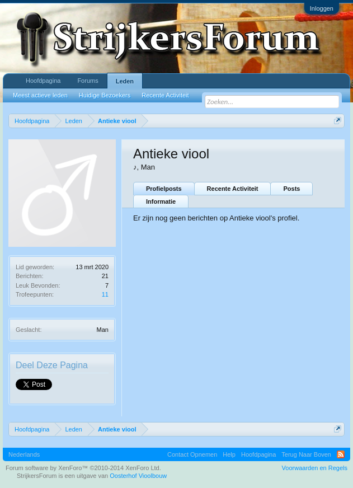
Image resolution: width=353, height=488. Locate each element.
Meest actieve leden (40, 95)
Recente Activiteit (232, 188)
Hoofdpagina (43, 80)
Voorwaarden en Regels (314, 467)
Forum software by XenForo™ (83, 467)
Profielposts (164, 188)
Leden (125, 81)
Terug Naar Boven (306, 454)
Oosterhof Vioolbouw (138, 475)
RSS (341, 454)
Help (229, 454)
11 (105, 294)
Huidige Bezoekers (104, 95)
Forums (87, 80)
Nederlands (24, 454)
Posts (291, 188)
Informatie (161, 201)
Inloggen (321, 8)
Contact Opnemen (192, 454)
